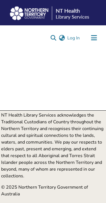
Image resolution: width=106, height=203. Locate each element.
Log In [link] (73, 38)
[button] (53, 38)
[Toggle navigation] (94, 38)
